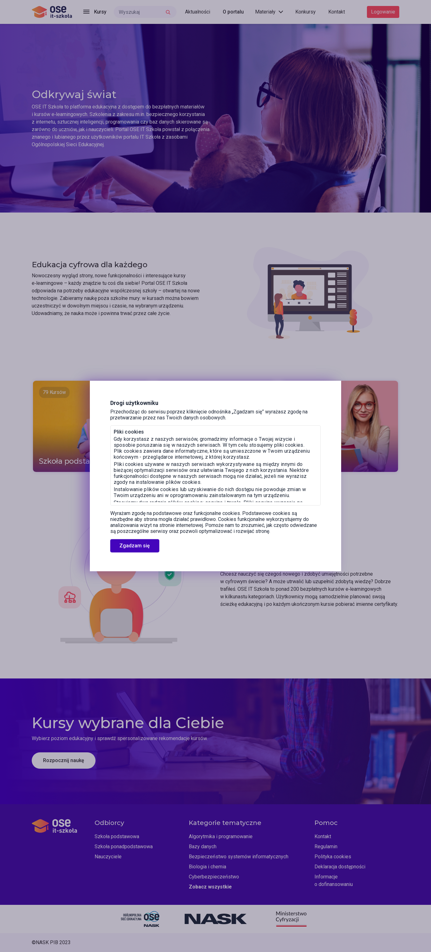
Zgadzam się (134, 546)
